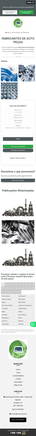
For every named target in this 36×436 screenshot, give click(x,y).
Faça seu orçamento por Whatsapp (26, 12)
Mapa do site (18, 385)
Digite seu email (18, 115)
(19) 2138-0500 (18, 409)
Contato (18, 379)
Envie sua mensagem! (18, 419)
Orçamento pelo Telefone (18, 150)
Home (18, 369)
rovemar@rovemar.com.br (18, 414)
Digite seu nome (18, 110)
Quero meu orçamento (18, 180)
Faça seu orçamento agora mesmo (10, 12)
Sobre (18, 372)
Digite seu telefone (18, 120)
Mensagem (18, 125)
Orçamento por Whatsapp (18, 146)
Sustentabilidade (18, 376)
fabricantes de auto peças (26, 47)
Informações (18, 382)
